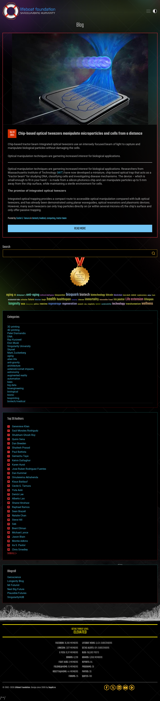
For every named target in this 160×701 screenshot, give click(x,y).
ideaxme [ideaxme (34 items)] (81, 300)
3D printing (13, 326)
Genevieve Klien (20, 426)
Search (153, 253)
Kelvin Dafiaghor (21, 460)
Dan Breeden (19, 443)
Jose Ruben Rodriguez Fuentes (29, 468)
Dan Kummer (19, 473)
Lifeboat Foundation (22, 687)
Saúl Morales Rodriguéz (25, 430)
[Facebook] (106, 687)
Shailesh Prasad (21, 447)
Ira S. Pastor (18, 545)
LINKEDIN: (61, 648)
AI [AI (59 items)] (15, 295)
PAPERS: (85, 672)
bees (9, 381)
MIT (60, 172)
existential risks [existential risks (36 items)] (14, 300)
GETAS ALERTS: (88, 648)
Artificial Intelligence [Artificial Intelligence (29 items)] (47, 295)
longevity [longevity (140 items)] (14, 304)
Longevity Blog (15, 581)
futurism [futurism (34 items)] (38, 300)
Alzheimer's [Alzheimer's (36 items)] (21, 295)
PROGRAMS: (87, 667)
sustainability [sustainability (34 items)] (106, 304)
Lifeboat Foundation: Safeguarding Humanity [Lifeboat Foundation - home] (72, 11)
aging (10, 355)
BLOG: (84, 653)
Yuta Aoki (17, 490)
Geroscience (14, 577)
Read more (80, 228)
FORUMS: (72, 676)
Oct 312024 (12, 134)
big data (11, 385)
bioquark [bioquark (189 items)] (72, 294)
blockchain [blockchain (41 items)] (118, 295)
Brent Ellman (19, 528)
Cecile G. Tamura (23, 218)
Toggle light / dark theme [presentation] (155, 11)
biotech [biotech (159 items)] (85, 295)
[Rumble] (131, 687)
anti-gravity (13, 362)
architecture (13, 365)
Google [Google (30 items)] (44, 300)
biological (12, 391)
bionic (10, 394)
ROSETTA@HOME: (60, 672)
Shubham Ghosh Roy (23, 435)
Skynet (11, 349)
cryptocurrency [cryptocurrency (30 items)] (142, 295)
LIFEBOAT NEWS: (88, 643)
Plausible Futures (16, 593)
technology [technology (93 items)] (118, 304)
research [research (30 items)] (80, 304)
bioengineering (15, 388)
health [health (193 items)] (51, 299)
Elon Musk (13, 342)
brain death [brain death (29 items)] (126, 295)
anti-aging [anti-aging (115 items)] (32, 295)
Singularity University (19, 346)
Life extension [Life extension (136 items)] (134, 299)
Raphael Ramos (21, 507)
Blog (80, 25)
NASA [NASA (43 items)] (23, 304)
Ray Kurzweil (14, 339)
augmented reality (17, 375)
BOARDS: (85, 657)
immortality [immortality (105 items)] (92, 299)
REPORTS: (86, 662)
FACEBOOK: (59, 643)
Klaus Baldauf (20, 481)
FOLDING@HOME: (61, 667)
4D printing (13, 329)
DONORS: (69, 657)
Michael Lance (20, 532)
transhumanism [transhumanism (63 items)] (133, 303)
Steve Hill (17, 519)
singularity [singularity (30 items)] (91, 304)
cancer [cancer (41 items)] (133, 295)
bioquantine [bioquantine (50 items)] (60, 295)
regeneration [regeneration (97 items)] (69, 304)
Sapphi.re (52, 687)
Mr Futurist (13, 585)
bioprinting (13, 398)
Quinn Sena (18, 439)
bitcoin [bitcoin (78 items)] (109, 295)
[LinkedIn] (119, 687)
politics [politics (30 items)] (36, 304)
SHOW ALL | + (12, 553)
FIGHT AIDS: (63, 662)
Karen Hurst (18, 464)
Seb (14, 523)
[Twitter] (112, 687)
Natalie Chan (19, 515)
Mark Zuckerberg (16, 352)
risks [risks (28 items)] (85, 304)
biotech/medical (39, 218)
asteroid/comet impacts (20, 369)
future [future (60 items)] (31, 299)
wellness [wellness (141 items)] (147, 304)
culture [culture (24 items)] (149, 295)
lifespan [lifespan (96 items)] (148, 299)
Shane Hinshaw (20, 502)
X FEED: (62, 653)
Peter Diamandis (16, 333)
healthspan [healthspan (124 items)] (64, 299)
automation (13, 378)
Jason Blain (18, 536)
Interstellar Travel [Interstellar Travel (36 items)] (106, 300)
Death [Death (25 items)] (153, 295)
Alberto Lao (18, 498)
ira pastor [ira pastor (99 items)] (119, 299)
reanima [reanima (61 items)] (43, 303)
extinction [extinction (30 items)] (24, 300)
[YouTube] (125, 687)
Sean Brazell (19, 511)
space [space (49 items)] (98, 304)
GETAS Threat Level (80, 631)
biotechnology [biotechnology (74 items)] (98, 295)
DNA (9, 336)
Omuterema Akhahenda (25, 477)
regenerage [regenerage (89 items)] (54, 304)
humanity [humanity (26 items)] (74, 300)
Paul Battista (19, 451)
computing (51, 218)
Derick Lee (17, 494)
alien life (12, 359)
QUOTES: (85, 676)
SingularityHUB (15, 597)
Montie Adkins (20, 540)
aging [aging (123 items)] (9, 295)
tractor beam (61, 218)
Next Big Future (15, 589)
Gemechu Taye (20, 456)
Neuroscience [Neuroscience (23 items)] (29, 304)
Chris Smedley (20, 549)
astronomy (13, 372)
